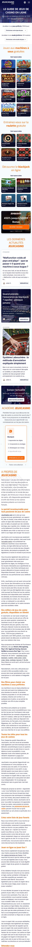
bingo (7, 660)
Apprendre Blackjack (16, 458)
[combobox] (16, 30)
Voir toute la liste (16, 57)
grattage (13, 660)
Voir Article (24, 283)
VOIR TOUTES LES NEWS (16, 399)
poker (24, 658)
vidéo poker (18, 658)
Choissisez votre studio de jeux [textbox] (15, 39)
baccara (19, 660)
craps (3, 660)
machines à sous (21, 655)
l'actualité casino (6, 541)
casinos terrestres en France (13, 855)
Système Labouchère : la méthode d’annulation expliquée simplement (16, 360)
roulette (10, 658)
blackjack (4, 658)
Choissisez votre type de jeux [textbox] (14, 30)
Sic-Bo (26, 660)
